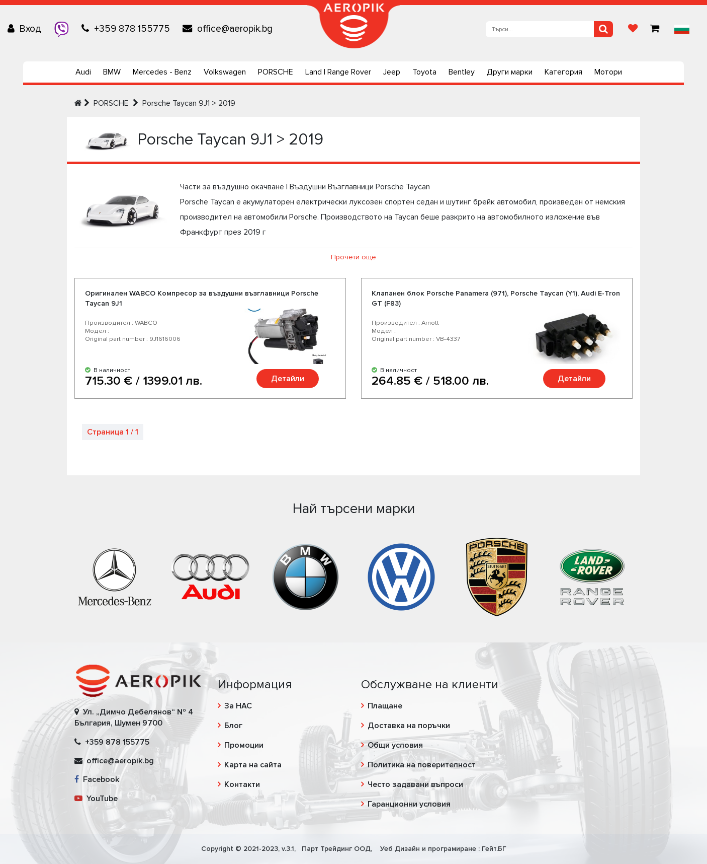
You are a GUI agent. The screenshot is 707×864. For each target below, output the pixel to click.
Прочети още (353, 257)
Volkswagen (225, 72)
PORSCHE (275, 72)
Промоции (243, 745)
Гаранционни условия (409, 804)
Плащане (385, 706)
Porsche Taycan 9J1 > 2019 (188, 103)
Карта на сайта (253, 765)
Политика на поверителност (422, 765)
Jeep (391, 72)
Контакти (242, 784)
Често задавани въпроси (415, 784)
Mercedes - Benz (162, 72)
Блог (233, 726)
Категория (563, 72)
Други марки (510, 72)
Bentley (462, 72)
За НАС (238, 706)
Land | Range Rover (338, 72)
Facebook (96, 779)
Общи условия (395, 745)
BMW (112, 72)
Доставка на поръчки (409, 726)
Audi (83, 72)
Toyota (424, 72)
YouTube (96, 799)
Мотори (608, 72)
